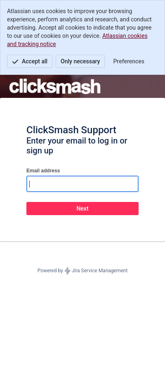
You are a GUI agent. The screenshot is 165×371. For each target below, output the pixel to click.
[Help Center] (55, 86)
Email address (43, 171)
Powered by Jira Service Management (83, 271)
